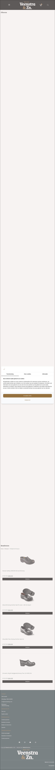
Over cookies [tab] (27, 374)
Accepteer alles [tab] (27, 395)
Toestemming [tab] (10, 374)
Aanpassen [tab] (27, 400)
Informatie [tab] (45, 374)
